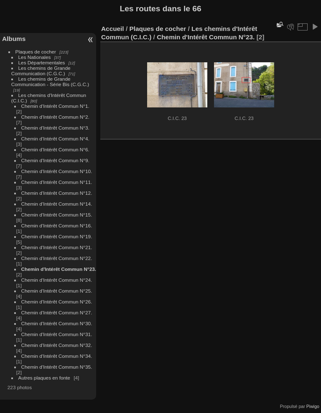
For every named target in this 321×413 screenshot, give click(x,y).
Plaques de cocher (35, 51)
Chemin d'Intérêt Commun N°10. (56, 171)
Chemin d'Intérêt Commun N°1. (55, 106)
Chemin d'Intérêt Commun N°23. (58, 269)
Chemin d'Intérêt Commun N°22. (56, 258)
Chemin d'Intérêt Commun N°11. (56, 182)
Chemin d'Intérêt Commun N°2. (55, 117)
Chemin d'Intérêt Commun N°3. (55, 127)
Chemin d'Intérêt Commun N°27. (56, 312)
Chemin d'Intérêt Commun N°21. (56, 247)
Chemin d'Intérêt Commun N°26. (56, 301)
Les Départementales (41, 62)
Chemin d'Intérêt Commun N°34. (56, 356)
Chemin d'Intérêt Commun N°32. (56, 345)
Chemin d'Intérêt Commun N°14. (56, 203)
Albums (13, 38)
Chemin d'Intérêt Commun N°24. (56, 280)
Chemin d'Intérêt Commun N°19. (56, 236)
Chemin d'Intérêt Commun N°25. (56, 290)
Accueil (112, 28)
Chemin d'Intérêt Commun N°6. (55, 149)
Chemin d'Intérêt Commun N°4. (55, 138)
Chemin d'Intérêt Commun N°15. (56, 214)
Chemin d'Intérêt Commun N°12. (56, 193)
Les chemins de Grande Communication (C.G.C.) (41, 70)
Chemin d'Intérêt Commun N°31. (56, 334)
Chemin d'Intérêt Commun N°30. (56, 323)
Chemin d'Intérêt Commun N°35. (56, 367)
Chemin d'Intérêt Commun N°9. (55, 160)
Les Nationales (34, 57)
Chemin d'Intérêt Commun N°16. (56, 225)
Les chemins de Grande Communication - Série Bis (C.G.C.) (50, 81)
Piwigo (312, 406)
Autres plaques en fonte (44, 377)
